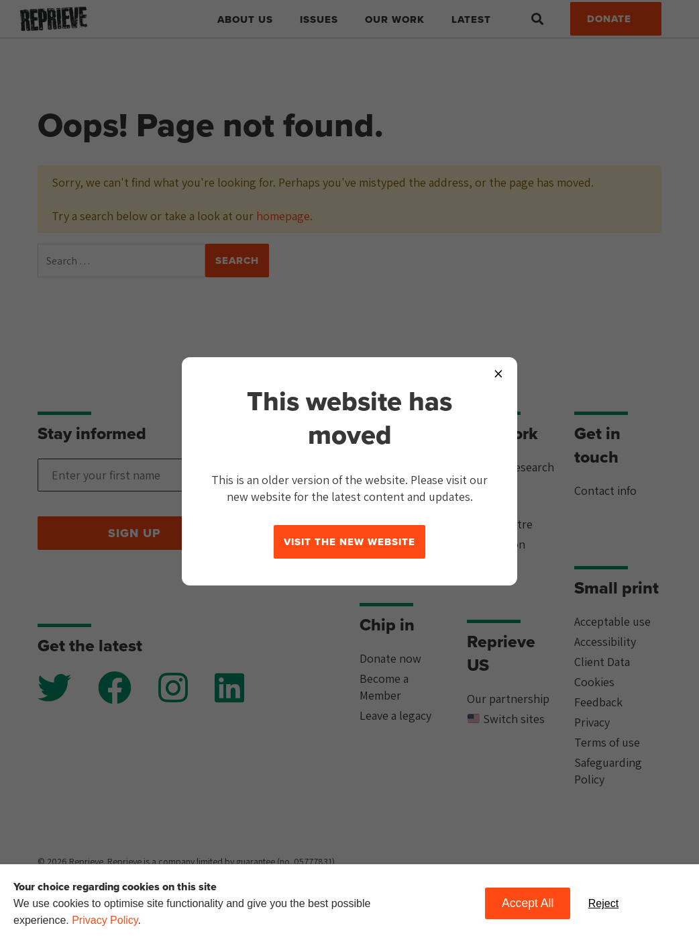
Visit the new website (349, 541)
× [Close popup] (498, 373)
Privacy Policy (105, 920)
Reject (603, 903)
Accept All (527, 903)
